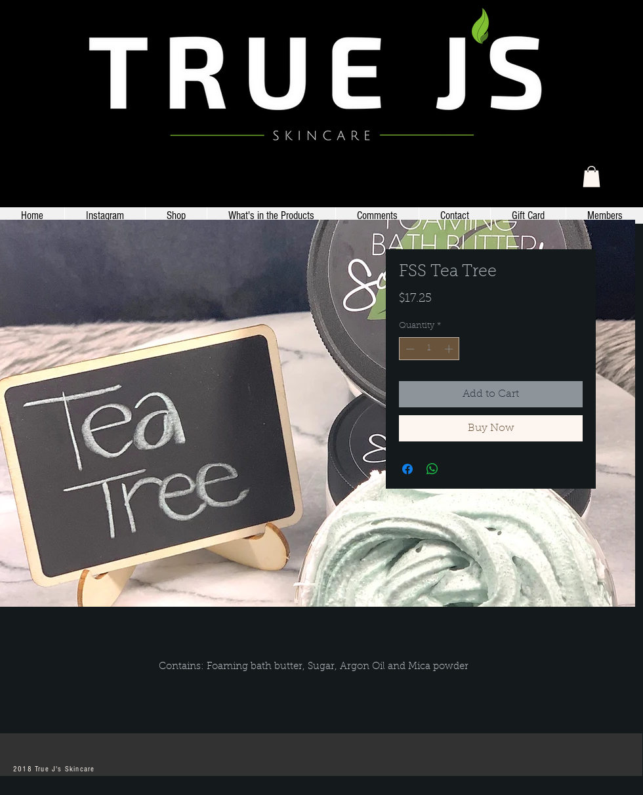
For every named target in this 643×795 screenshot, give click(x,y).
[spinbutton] (429, 349)
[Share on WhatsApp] (432, 469)
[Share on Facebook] (407, 469)
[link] (591, 176)
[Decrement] (409, 349)
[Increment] (450, 349)
